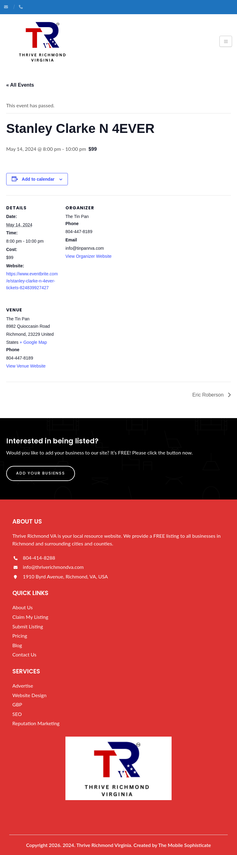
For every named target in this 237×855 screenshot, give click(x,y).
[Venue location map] (98, 339)
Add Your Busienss (40, 473)
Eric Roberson (208, 394)
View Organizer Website (88, 256)
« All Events (20, 85)
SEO (17, 714)
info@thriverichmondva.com (48, 567)
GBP (17, 704)
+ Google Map (33, 342)
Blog (17, 645)
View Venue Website (26, 366)
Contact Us (24, 654)
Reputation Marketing (36, 723)
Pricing (19, 636)
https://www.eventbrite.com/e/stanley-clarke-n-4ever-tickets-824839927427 (32, 280)
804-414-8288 (33, 558)
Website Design (29, 695)
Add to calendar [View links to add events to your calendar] (38, 179)
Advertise (22, 686)
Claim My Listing (30, 617)
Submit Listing (27, 626)
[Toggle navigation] (225, 41)
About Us (22, 607)
